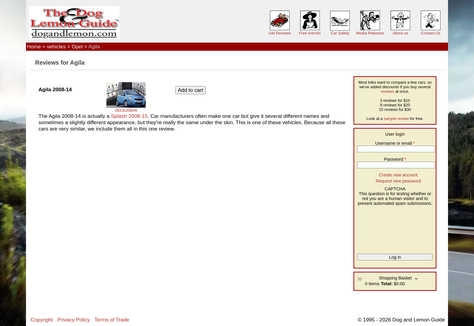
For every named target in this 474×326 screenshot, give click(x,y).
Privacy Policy (73, 320)
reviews (387, 91)
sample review (396, 118)
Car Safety (340, 33)
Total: (386, 283)
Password (395, 159)
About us (400, 33)
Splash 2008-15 (129, 116)
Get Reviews (279, 33)
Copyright (42, 320)
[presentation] (382, 227)
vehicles (56, 47)
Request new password (398, 181)
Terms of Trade (111, 320)
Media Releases (370, 33)
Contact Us (430, 33)
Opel (77, 47)
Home (34, 47)
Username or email (395, 143)
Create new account (398, 175)
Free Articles (310, 33)
